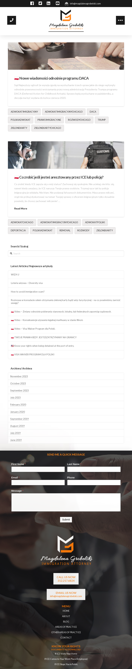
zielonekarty (19, 127)
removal (65, 230)
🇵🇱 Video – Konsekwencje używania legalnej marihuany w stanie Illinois (47, 320)
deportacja (18, 230)
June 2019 (16, 439)
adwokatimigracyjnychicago (64, 111)
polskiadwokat (20, 119)
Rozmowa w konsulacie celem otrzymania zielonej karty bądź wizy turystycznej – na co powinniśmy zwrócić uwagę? (65, 301)
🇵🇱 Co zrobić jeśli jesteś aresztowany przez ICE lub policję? (59, 177)
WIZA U (15, 274)
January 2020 (17, 411)
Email (15, 477)
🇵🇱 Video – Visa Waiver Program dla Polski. (33, 328)
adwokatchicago (22, 222)
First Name (18, 464)
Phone (71, 477)
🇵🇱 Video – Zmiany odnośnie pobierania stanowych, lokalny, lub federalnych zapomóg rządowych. (61, 311)
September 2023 (19, 390)
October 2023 (18, 383)
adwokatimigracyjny (24, 111)
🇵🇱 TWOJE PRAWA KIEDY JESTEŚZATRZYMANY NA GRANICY (44, 337)
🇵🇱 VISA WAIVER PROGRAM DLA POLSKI (32, 354)
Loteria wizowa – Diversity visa (27, 283)
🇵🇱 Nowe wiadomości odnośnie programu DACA (51, 78)
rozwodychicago (79, 119)
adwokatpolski (95, 222)
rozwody (83, 230)
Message (17, 490)
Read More (20, 208)
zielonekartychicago (47, 127)
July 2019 (15, 432)
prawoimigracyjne (49, 119)
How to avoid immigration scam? (28, 291)
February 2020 (18, 404)
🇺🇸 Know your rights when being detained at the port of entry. (42, 346)
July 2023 (15, 397)
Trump (102, 119)
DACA (93, 111)
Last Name (74, 464)
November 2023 (19, 376)
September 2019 (19, 418)
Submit (66, 519)
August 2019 (17, 425)
